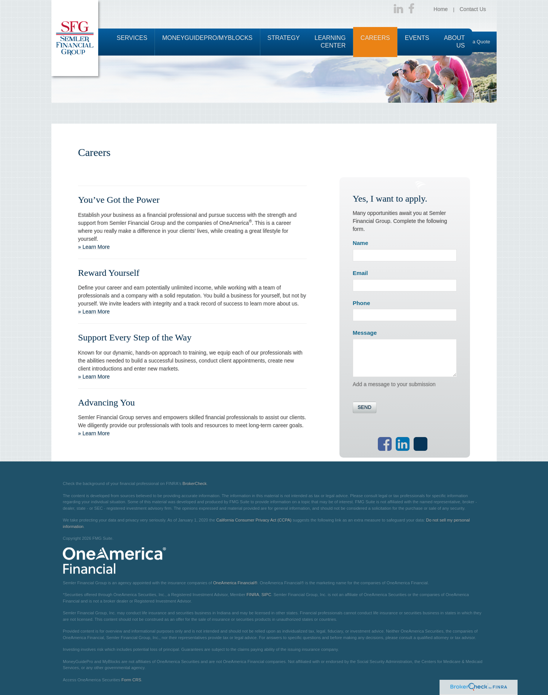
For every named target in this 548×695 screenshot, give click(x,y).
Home (440, 9)
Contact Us (473, 9)
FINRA (253, 594)
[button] (132, 42)
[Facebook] (411, 9)
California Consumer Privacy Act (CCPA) (254, 520)
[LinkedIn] (398, 9)
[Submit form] (364, 407)
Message (365, 332)
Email (360, 273)
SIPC (266, 594)
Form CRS (131, 680)
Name (360, 243)
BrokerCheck (195, 483)
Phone (361, 303)
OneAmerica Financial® (235, 582)
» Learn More (94, 247)
